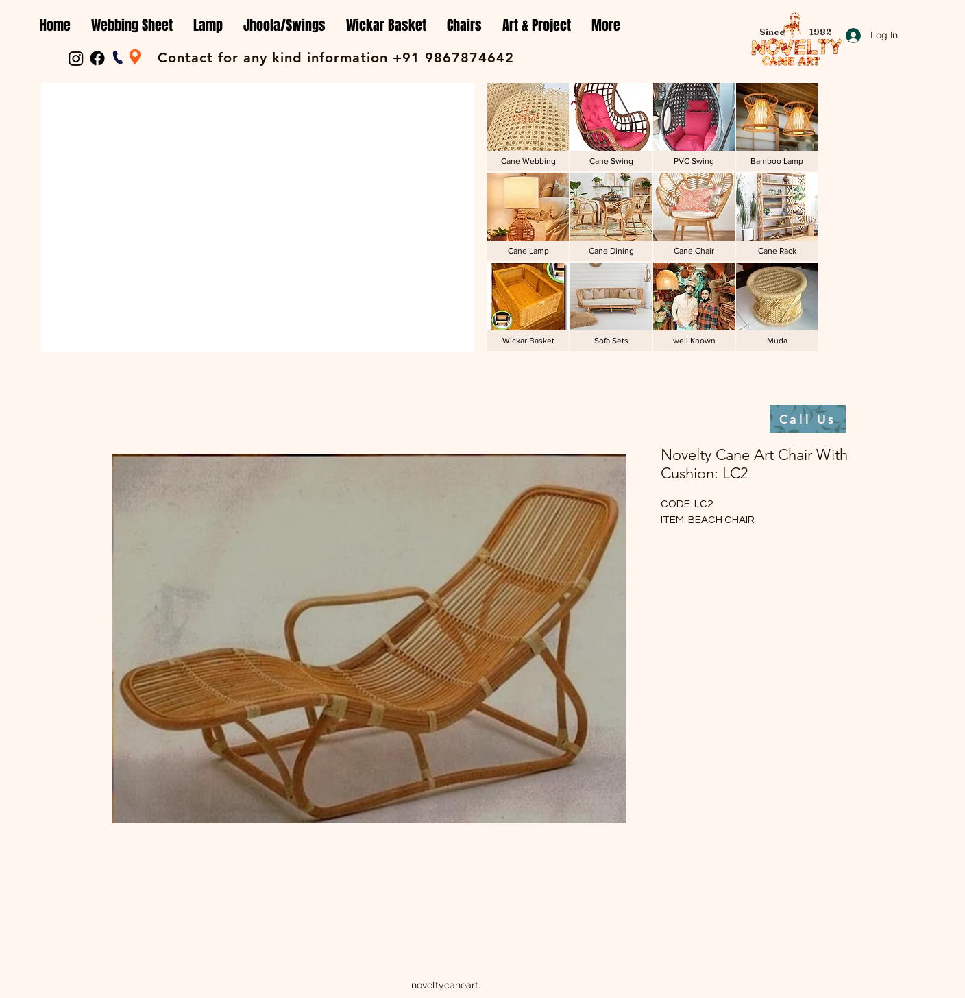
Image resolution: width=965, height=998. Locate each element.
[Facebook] (97, 58)
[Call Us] (808, 419)
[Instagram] (76, 58)
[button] (132, 25)
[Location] (135, 57)
